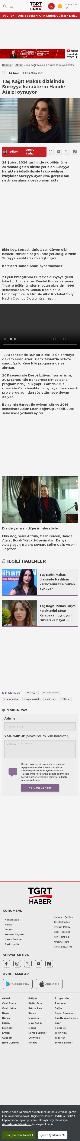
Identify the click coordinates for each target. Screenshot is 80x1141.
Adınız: (10, 718)
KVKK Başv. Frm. (63, 946)
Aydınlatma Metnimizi (17, 1124)
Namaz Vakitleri (37, 1033)
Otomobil (34, 1037)
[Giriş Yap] (51, 6)
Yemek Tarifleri (64, 1042)
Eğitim (6, 1023)
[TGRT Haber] (36, 6)
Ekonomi (7, 1028)
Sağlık (58, 1008)
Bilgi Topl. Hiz (62, 932)
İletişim (9, 929)
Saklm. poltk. (12, 944)
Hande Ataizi (28, 266)
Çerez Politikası (14, 939)
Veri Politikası (62, 937)
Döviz (5, 1013)
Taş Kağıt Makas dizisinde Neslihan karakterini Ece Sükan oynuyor (57, 582)
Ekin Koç (9, 249)
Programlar (62, 998)
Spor (58, 1023)
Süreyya (9, 258)
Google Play (17, 984)
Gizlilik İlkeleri (62, 922)
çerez (72, 1112)
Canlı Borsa (9, 1003)
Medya (32, 1028)
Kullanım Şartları (63, 917)
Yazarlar (60, 1037)
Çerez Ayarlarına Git (52, 1135)
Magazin (33, 1018)
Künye (8, 924)
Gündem (7, 1037)
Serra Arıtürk (28, 249)
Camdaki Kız (54, 384)
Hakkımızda (12, 919)
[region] (40, 1123)
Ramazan (60, 1003)
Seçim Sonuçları (64, 1013)
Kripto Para (35, 1008)
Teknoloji (60, 1028)
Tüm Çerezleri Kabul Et (18, 1135)
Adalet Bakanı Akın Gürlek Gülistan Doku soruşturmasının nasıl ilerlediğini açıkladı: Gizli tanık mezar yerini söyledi (47, 15)
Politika (33, 1042)
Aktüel (19, 65)
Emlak (6, 1033)
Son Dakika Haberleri (66, 1018)
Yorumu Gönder (40, 787)
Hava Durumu (10, 1042)
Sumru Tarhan (30, 151)
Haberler (7, 65)
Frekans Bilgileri (14, 934)
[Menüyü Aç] (11, 6)
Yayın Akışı (61, 1033)
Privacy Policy (62, 927)
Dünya (6, 1018)
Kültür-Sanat (35, 1003)
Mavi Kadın (35, 1023)
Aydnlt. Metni (61, 941)
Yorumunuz (37, 736)
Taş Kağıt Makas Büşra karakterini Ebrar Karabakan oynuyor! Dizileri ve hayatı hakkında (57, 613)
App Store (49, 984)
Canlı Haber (9, 1008)
